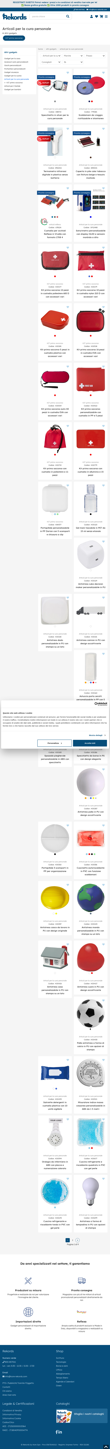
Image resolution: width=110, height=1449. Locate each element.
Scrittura (60, 1358)
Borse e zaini (62, 1366)
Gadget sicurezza (11, 72)
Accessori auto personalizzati (16, 62)
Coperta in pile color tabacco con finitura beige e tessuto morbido (91, 174)
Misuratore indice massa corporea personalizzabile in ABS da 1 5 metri (90, 1105)
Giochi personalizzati (12, 65)
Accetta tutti (90, 743)
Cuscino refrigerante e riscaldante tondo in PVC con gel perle (55, 1224)
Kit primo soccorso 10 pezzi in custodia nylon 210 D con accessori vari (91, 293)
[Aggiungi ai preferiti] (68, 73)
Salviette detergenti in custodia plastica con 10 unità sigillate (55, 1105)
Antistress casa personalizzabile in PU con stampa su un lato (55, 990)
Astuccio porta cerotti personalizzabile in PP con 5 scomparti (91, 699)
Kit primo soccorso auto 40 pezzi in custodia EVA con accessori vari (55, 412)
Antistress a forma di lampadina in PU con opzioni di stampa (90, 1224)
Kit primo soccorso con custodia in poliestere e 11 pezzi (55, 471)
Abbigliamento (63, 1374)
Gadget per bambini (12, 89)
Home (40, 49)
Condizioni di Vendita (12, 1410)
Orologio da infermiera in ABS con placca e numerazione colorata (55, 1165)
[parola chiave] (46, 16)
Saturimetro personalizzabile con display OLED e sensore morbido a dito (90, 234)
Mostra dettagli (95, 735)
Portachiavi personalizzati (14, 69)
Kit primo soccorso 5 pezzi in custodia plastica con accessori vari (55, 352)
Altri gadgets (9, 33)
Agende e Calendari (65, 1381)
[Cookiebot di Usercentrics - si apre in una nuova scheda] (96, 704)
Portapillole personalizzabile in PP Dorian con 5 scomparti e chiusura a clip (55, 531)
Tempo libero (62, 1377)
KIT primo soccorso (14, 38)
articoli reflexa (55, 224)
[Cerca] (68, 16)
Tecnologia (61, 1362)
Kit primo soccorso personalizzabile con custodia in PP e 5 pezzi (91, 412)
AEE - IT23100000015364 (14, 1426)
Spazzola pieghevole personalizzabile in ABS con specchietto (55, 759)
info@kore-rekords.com (97, 9)
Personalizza (55, 743)
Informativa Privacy (11, 1414)
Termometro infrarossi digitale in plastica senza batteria (55, 174)
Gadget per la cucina (12, 76)
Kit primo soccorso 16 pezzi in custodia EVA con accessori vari (90, 352)
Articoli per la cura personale (16, 79)
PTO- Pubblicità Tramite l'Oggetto (18, 1383)
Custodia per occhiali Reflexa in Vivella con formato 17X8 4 (55, 234)
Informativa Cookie (11, 1418)
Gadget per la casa (12, 58)
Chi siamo (7, 1391)
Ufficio (59, 1370)
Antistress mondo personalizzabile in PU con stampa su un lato (90, 930)
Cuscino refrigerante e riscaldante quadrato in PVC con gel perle (90, 1165)
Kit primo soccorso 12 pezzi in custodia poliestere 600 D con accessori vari (55, 293)
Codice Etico (8, 1422)
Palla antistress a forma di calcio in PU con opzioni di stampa (90, 1046)
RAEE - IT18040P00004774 (15, 1430)
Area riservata (9, 1395)
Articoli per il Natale (12, 86)
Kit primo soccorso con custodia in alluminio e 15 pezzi (91, 471)
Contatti (6, 1387)
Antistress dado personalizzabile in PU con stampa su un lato (55, 643)
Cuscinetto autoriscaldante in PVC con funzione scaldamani (90, 871)
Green (59, 1385)
